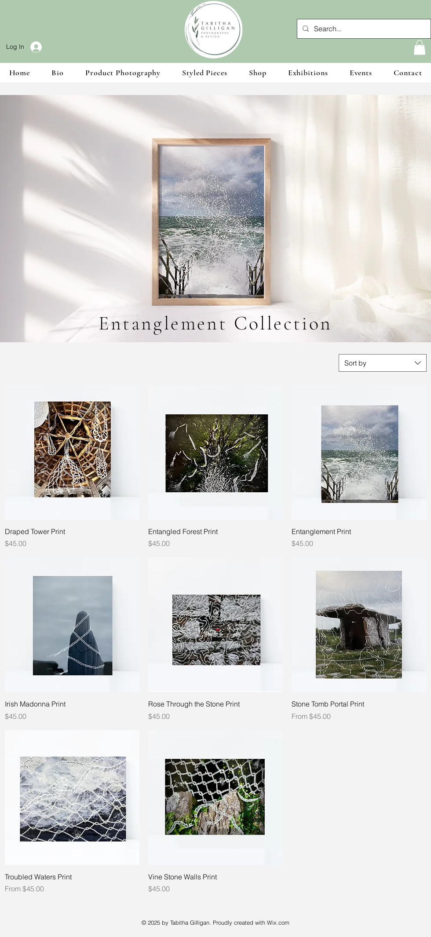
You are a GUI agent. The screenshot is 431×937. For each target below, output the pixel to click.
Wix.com (278, 922)
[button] (419, 47)
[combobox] (383, 363)
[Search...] (363, 28)
